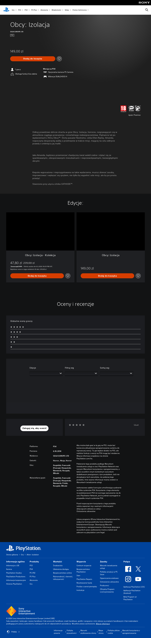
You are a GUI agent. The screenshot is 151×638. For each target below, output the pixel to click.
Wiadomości (56, 10)
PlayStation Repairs (84, 579)
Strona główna (12, 554)
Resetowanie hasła (84, 583)
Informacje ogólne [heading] (15, 561)
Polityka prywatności (72, 631)
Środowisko (58, 565)
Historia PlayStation (14, 584)
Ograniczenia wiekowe (109, 578)
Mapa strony (101, 631)
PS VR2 (32, 573)
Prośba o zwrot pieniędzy (87, 586)
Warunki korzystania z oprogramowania (131, 631)
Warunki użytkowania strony (88, 631)
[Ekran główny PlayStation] (6, 10)
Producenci (104, 585)
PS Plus (34, 10)
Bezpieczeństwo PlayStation (83, 570)
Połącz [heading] (126, 561)
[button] (34, 428)
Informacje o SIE (12, 565)
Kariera (9, 569)
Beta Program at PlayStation (130, 598)
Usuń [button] (136, 425)
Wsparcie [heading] (81, 561)
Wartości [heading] (57, 561)
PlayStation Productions (15, 576)
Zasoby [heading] (103, 561)
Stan (78, 575)
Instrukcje (80, 590)
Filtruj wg (69, 367)
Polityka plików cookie (114, 631)
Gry (13, 10)
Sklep (67, 10)
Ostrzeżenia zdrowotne (86, 511)
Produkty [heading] (34, 561)
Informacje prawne (58, 631)
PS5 (19, 10)
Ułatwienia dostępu (61, 569)
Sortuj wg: (105, 367)
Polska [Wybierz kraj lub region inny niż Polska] (13, 632)
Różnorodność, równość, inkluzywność (63, 577)
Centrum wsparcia (84, 565)
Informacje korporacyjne (16, 580)
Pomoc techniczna (80, 10)
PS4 (26, 10)
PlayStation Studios (14, 573)
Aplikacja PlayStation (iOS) (134, 587)
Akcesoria (44, 10)
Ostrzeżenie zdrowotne (109, 582)
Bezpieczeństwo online (62, 573)
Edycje (33, 367)
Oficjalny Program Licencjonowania (107, 590)
